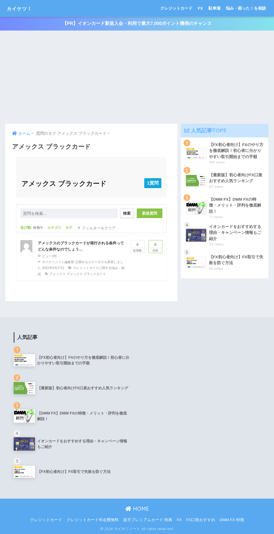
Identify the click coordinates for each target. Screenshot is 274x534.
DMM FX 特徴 (232, 520)
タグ (68, 228)
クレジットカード (176, 8)
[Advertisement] (137, 77)
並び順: (31, 228)
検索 (126, 213)
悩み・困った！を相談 (246, 8)
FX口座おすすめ (200, 520)
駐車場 (214, 8)
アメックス (58, 274)
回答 (155, 246)
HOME (137, 508)
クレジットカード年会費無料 (93, 520)
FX (200, 8)
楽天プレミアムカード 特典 (147, 520)
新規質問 (149, 213)
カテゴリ (54, 228)
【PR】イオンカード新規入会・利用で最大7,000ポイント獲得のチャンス (137, 23)
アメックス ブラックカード (86, 274)
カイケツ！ (23, 8)
